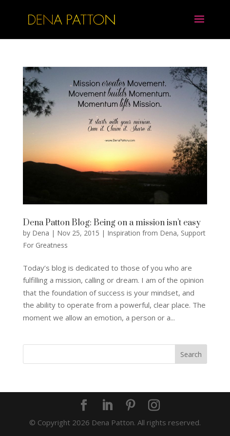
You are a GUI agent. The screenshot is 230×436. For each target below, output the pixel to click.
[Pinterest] (130, 405)
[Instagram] (154, 405)
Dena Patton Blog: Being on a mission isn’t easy (112, 223)
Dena (40, 233)
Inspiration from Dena (142, 233)
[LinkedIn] (107, 405)
